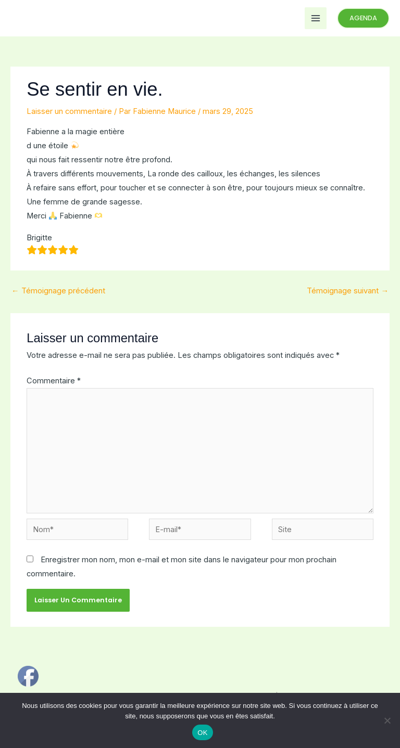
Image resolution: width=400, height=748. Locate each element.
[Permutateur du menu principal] (316, 18)
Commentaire (54, 380)
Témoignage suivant (348, 290)
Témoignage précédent (58, 290)
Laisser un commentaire (69, 111)
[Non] (387, 720)
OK (202, 733)
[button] (363, 18)
